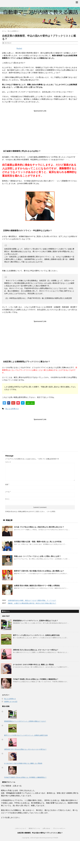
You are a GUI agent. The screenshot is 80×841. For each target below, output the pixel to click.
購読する (6, 611)
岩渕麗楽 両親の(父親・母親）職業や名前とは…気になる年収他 (37, 542)
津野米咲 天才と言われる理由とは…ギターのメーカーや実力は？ (35, 650)
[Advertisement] (40, 126)
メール (8, 492)
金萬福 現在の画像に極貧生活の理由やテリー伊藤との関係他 (37, 585)
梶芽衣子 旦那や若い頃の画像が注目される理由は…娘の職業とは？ (39, 571)
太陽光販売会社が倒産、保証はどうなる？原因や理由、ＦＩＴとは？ (32, 600)
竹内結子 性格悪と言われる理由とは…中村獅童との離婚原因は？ (35, 679)
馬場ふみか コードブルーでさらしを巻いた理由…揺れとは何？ (37, 556)
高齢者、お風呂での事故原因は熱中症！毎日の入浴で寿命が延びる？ (32, 603)
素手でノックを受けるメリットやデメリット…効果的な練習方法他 (36, 635)
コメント (8, 462)
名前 (7, 484)
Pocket (19, 48)
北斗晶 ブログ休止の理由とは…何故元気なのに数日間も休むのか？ (39, 527)
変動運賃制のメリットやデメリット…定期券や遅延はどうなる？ (35, 621)
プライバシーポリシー (59, 828)
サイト (7, 499)
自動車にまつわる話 (10, 701)
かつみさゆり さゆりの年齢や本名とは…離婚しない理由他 (33, 664)
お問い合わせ (46, 828)
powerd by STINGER (52, 837)
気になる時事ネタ (12, 409)
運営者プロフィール (34, 828)
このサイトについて (20, 828)
